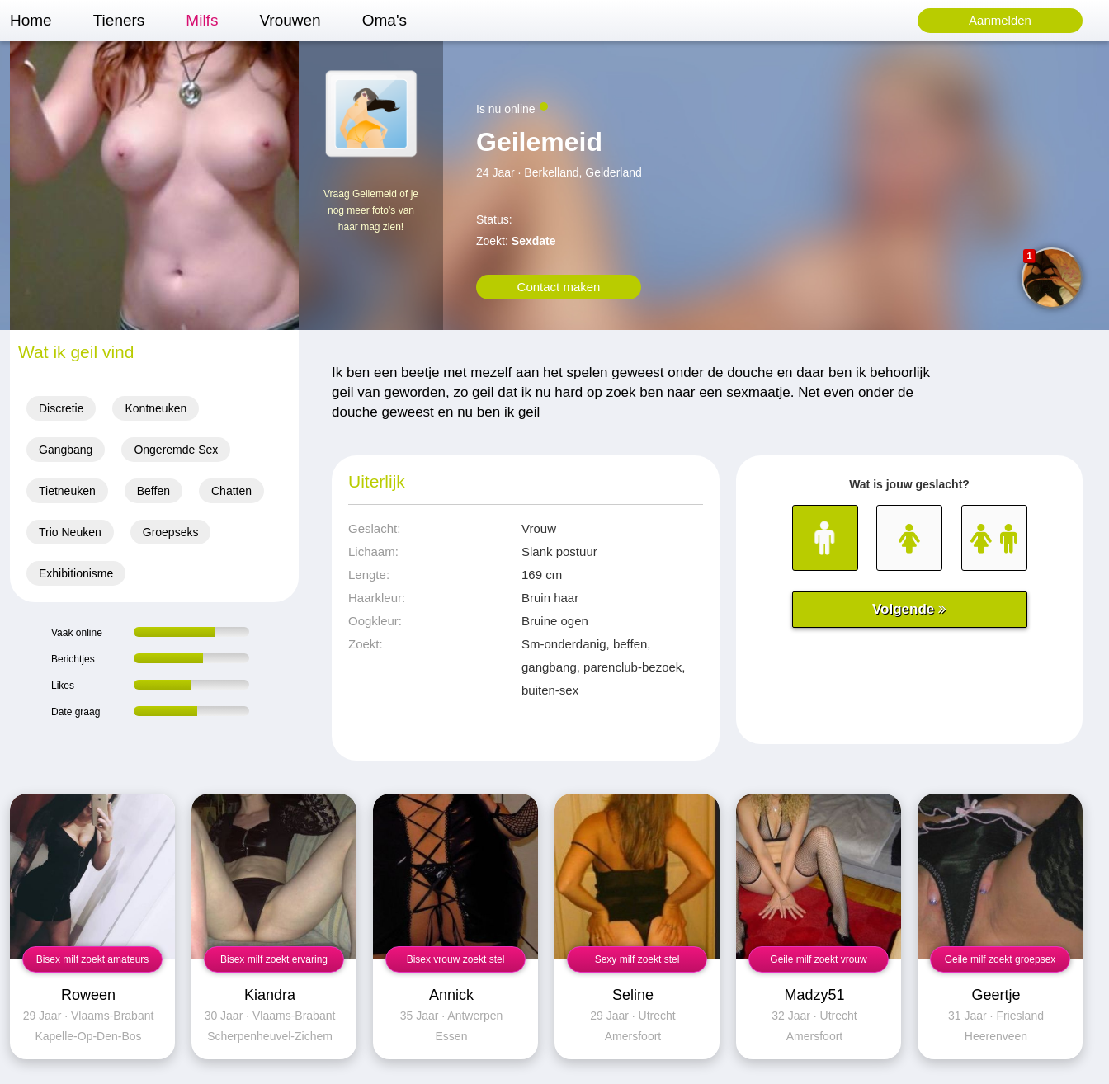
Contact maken (559, 287)
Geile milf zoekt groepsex (1000, 959)
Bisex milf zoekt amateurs (92, 959)
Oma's (384, 20)
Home (31, 20)
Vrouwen (289, 20)
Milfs (202, 20)
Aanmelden (1000, 20)
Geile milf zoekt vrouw (818, 959)
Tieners (119, 20)
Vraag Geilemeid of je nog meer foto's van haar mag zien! (370, 210)
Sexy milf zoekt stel (637, 959)
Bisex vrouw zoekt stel (456, 959)
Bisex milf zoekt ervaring (274, 959)
